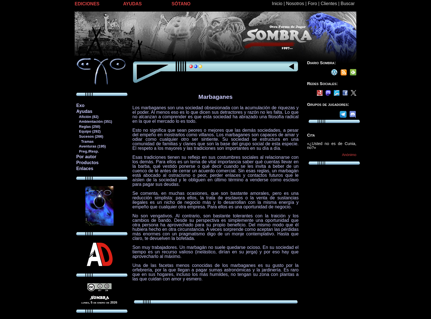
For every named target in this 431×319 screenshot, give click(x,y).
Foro (312, 3)
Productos (87, 162)
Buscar (348, 3)
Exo (80, 105)
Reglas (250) (88, 126)
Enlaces (84, 168)
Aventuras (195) (91, 146)
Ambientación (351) (94, 121)
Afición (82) (87, 117)
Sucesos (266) (89, 136)
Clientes (329, 3)
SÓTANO (181, 3)
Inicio (277, 3)
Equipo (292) (88, 131)
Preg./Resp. (87, 151)
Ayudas (84, 111)
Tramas (85, 141)
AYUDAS (132, 3)
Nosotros (295, 3)
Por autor (86, 156)
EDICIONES (87, 3)
